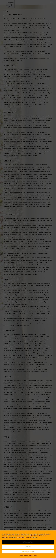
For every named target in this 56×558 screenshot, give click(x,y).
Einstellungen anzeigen (28, 551)
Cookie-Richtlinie (24, 555)
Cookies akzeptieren (28, 542)
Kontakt (30, 555)
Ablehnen (28, 547)
